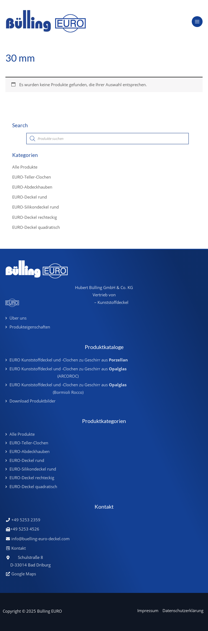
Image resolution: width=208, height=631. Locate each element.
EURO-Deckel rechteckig (34, 217)
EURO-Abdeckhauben (32, 187)
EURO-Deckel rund (29, 197)
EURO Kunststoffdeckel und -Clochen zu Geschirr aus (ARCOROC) (67, 372)
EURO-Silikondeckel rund (35, 207)
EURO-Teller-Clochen (31, 177)
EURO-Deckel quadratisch (36, 227)
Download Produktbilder (32, 401)
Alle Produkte (24, 167)
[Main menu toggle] (197, 21)
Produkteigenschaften (29, 327)
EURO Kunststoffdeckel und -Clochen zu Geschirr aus (68, 360)
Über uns (18, 318)
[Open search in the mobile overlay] (107, 138)
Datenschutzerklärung (182, 610)
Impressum (147, 610)
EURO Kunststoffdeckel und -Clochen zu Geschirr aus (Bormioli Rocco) (67, 388)
